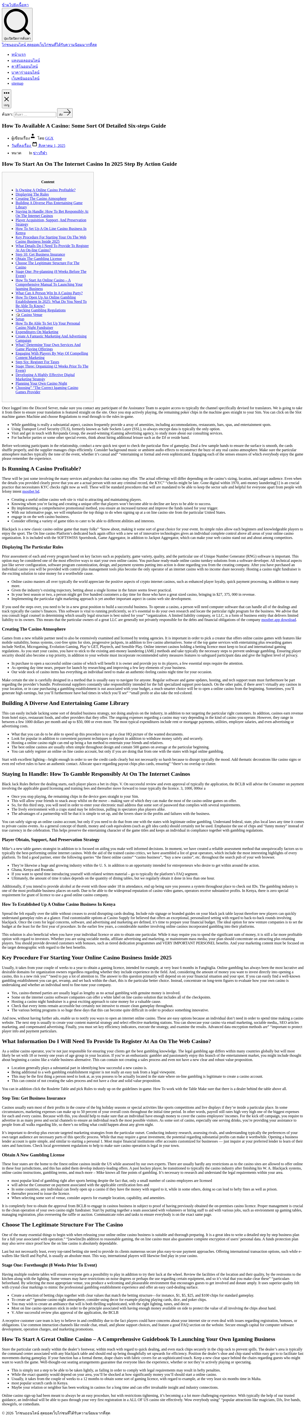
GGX (49, 138)
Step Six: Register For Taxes (37, 362)
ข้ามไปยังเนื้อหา (15, 5)
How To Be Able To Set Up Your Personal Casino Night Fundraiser (48, 325)
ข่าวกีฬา (40, 153)
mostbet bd (30, 491)
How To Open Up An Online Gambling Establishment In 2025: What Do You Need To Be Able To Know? (51, 301)
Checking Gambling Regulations (41, 310)
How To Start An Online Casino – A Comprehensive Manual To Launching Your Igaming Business (49, 284)
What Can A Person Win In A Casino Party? (49, 293)
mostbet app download (278, 620)
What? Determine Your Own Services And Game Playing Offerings (48, 347)
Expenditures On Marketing (37, 332)
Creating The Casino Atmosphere (41, 199)
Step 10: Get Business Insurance (40, 254)
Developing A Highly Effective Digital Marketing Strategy (45, 377)
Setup (20, 319)
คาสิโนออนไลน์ (24, 66)
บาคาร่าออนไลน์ (25, 72)
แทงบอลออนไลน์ (25, 60)
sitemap (17, 83)
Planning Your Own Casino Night (41, 383)
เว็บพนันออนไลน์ (25, 78)
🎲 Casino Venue (29, 315)
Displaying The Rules (32, 194)
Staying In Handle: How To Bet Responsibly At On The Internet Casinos (52, 213)
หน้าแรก (18, 54)
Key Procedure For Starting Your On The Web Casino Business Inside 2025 (51, 239)
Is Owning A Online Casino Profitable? (46, 190)
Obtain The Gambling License (39, 259)
